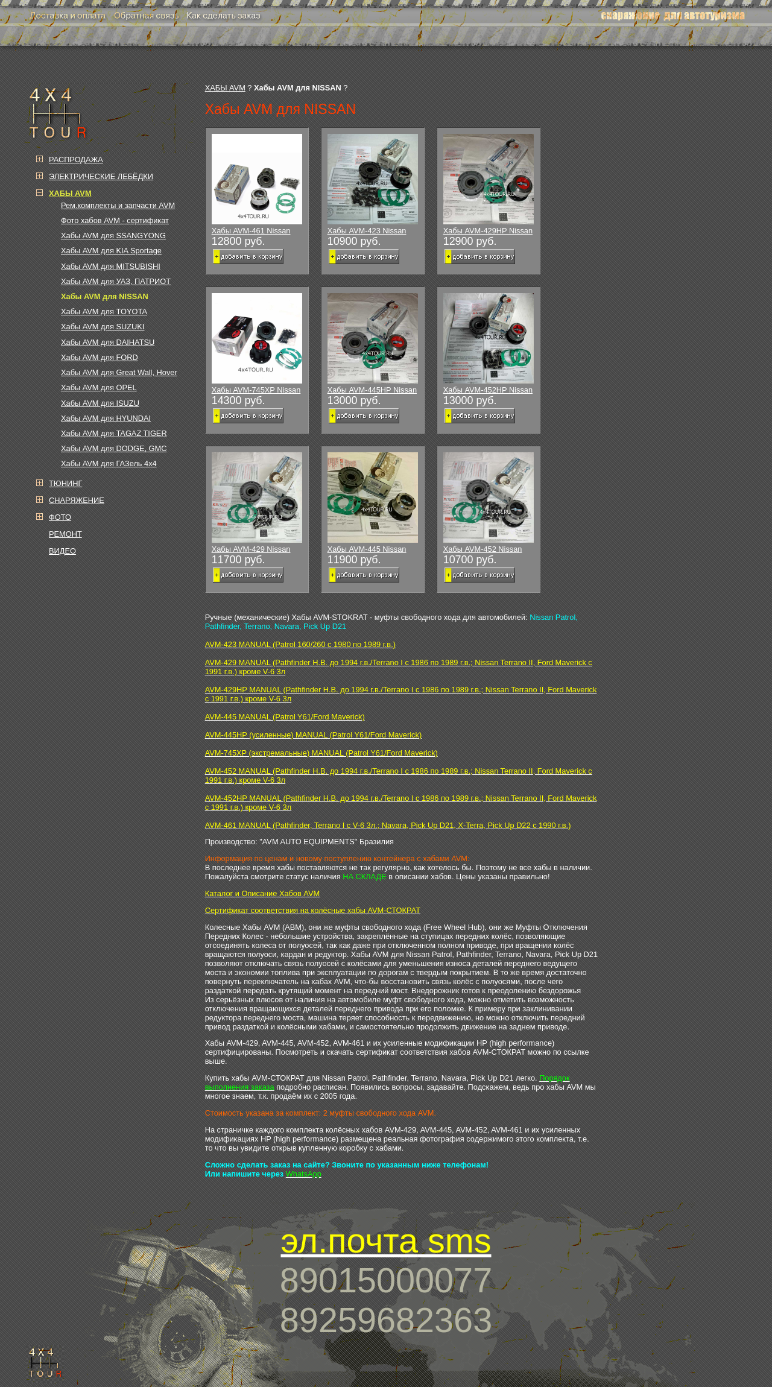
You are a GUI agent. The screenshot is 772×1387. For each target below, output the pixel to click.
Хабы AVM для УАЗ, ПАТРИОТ (116, 281)
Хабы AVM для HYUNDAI (106, 418)
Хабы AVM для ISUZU (100, 403)
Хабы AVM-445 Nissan (372, 503)
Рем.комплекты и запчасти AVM (118, 205)
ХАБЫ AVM (225, 87)
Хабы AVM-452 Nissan (488, 503)
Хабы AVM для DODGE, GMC (113, 448)
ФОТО (60, 517)
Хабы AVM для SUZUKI (102, 326)
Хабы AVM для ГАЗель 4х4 (109, 463)
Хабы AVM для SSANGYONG (113, 235)
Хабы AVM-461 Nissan (257, 184)
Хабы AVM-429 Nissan (257, 503)
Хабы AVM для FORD (99, 357)
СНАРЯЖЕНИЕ (76, 500)
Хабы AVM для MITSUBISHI (110, 266)
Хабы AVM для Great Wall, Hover (119, 372)
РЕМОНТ (65, 534)
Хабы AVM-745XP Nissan (257, 343)
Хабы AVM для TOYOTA (104, 311)
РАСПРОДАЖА (76, 159)
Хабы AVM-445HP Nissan (372, 343)
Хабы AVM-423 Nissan (372, 184)
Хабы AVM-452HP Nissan (488, 343)
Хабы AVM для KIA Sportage (111, 250)
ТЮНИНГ (65, 483)
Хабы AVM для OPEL (99, 387)
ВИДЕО (62, 550)
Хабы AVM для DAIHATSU (107, 342)
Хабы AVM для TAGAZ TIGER (114, 433)
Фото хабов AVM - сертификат (115, 220)
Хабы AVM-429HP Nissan (488, 184)
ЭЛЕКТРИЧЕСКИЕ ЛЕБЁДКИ (101, 176)
